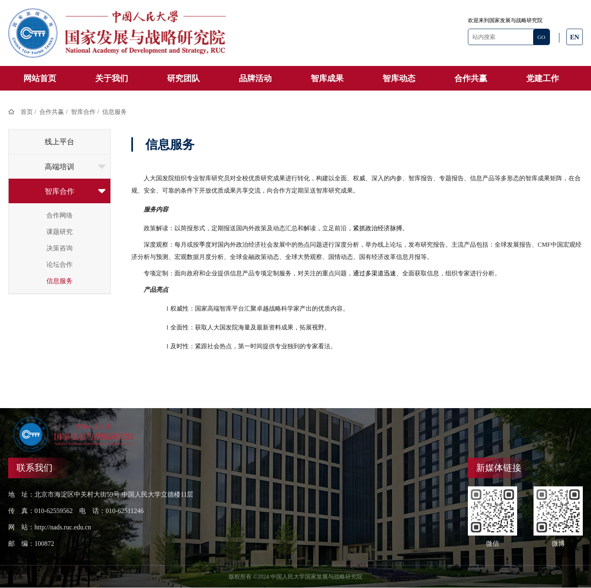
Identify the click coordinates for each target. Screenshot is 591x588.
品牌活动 (255, 78)
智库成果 (327, 78)
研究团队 (183, 78)
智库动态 (399, 78)
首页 (27, 112)
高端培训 (75, 167)
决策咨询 (59, 248)
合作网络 (59, 215)
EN (574, 37)
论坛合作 (59, 264)
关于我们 (111, 78)
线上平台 (59, 142)
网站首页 (39, 78)
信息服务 (114, 112)
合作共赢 (470, 78)
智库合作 (83, 112)
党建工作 (542, 78)
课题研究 (59, 231)
